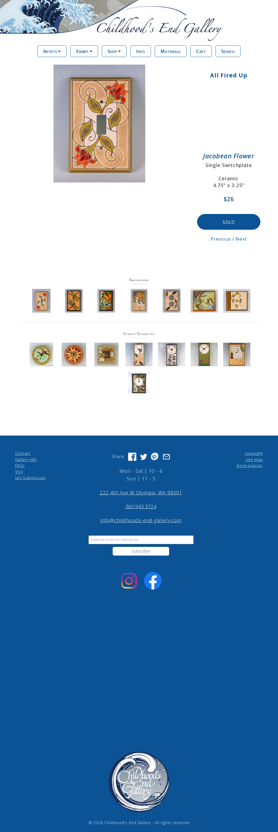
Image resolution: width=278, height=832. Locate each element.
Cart (201, 51)
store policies (249, 464)
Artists (52, 51)
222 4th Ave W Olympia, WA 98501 (141, 492)
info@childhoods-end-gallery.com (140, 519)
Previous (221, 238)
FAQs (20, 464)
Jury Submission (30, 477)
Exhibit (84, 51)
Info (140, 51)
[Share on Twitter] (144, 456)
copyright (254, 452)
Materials (170, 51)
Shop (114, 51)
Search (228, 51)
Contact (22, 452)
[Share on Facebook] (132, 456)
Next (241, 238)
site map (254, 458)
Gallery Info (26, 458)
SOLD (229, 221)
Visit (19, 471)
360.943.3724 (141, 505)
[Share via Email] (166, 456)
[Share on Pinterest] (155, 456)
